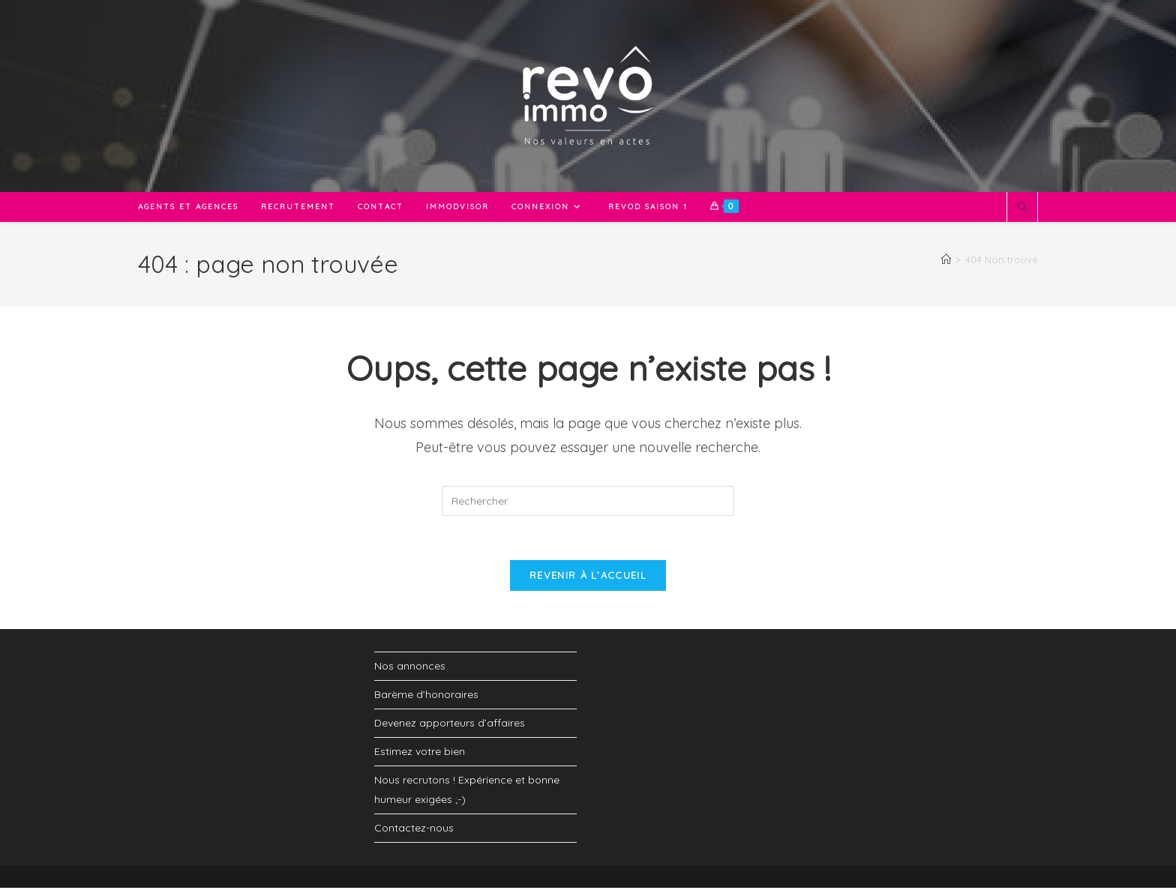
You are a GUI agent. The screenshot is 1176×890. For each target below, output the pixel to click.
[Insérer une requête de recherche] (588, 501)
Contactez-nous (414, 829)
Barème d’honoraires (426, 696)
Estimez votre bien (419, 753)
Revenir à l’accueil (588, 577)
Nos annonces (410, 667)
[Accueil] (946, 259)
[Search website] (1022, 207)
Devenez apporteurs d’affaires (449, 725)
